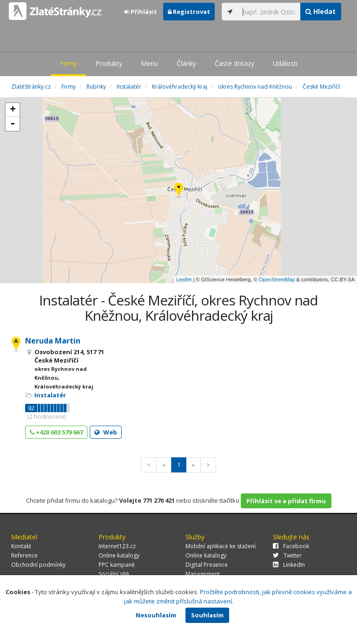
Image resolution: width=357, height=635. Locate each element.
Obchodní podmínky (38, 565)
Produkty (108, 63)
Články (186, 63)
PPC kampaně (117, 565)
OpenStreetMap (277, 279)
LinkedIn (289, 565)
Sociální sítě (114, 574)
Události (285, 63)
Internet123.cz (117, 546)
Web (105, 432)
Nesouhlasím (156, 615)
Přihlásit (140, 11)
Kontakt (21, 546)
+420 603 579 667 (56, 432)
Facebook (291, 546)
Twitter (287, 555)
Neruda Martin (52, 341)
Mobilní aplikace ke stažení (220, 546)
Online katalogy (119, 555)
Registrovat (189, 11)
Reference (24, 555)
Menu (149, 63)
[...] (269, 11)
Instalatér (50, 395)
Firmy (68, 63)
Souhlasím (207, 615)
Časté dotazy (234, 63)
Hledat (320, 11)
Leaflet (184, 279)
